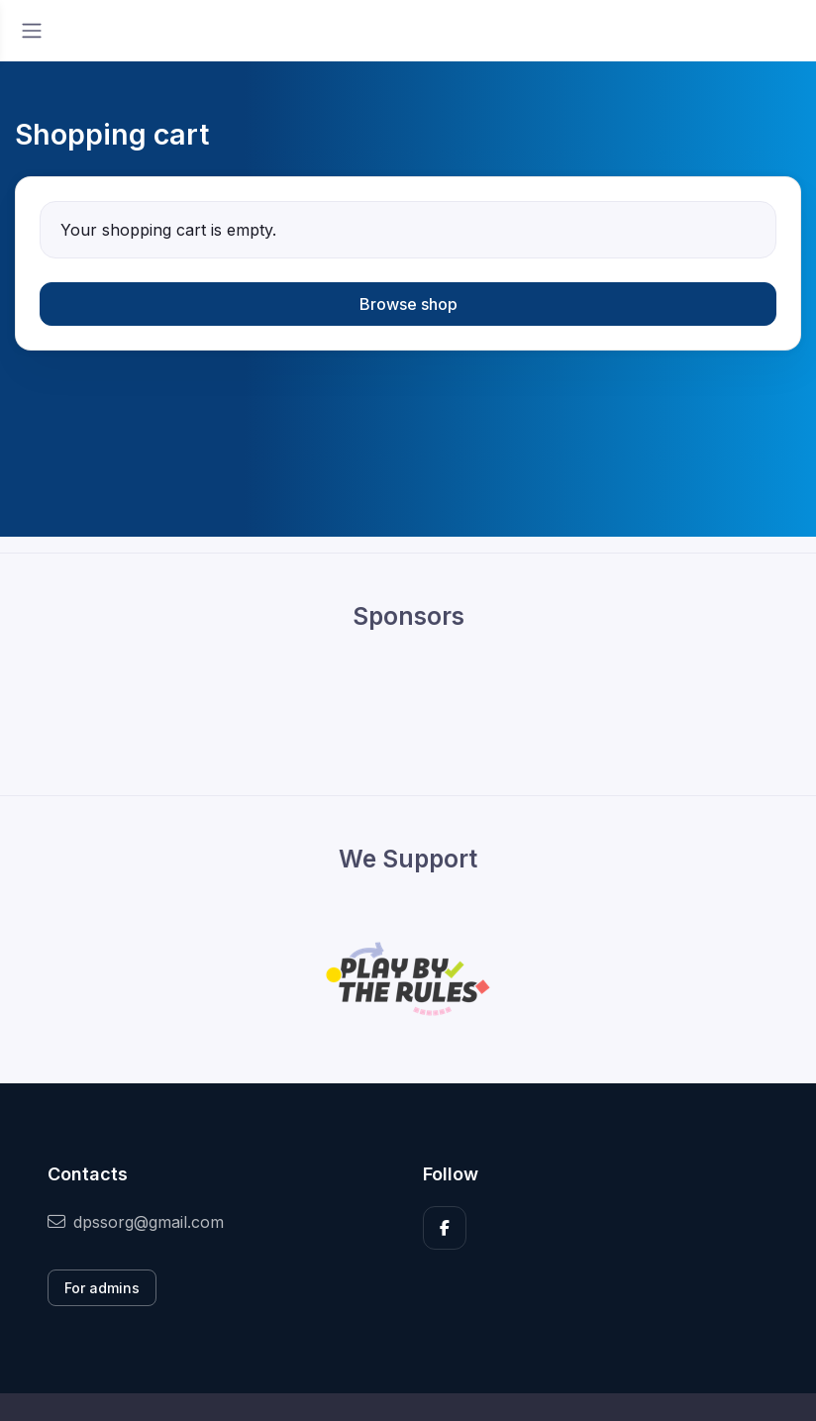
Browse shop (408, 304)
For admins (102, 1287)
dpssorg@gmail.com (136, 1222)
